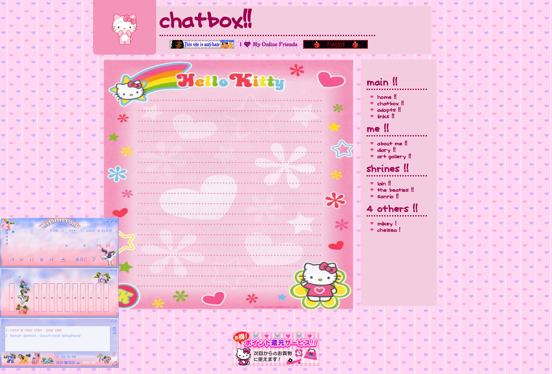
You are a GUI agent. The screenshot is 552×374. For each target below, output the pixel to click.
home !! (386, 97)
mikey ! (386, 224)
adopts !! (389, 110)
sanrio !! (387, 197)
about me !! (392, 144)
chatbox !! (390, 104)
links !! (385, 117)
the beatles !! (395, 190)
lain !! (384, 184)
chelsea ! (388, 230)
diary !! (386, 150)
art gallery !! (394, 157)
